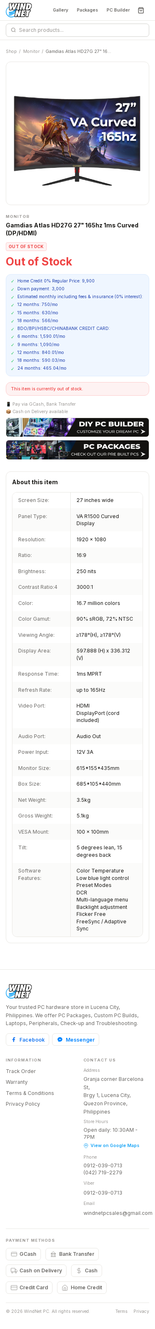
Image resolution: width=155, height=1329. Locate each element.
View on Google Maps (111, 1145)
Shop (11, 51)
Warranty (17, 1082)
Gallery (60, 10)
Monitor (31, 51)
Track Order (21, 1071)
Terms (121, 1311)
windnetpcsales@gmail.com (118, 1213)
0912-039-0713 (102, 1165)
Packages (87, 10)
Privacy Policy (23, 1104)
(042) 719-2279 (102, 1172)
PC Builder (118, 10)
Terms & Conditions (30, 1093)
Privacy (141, 1311)
